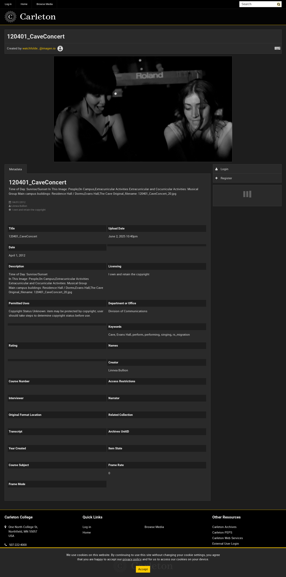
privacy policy (132, 559)
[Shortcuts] (277, 47)
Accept (143, 569)
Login (221, 169)
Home (24, 4)
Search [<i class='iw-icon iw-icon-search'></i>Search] (279, 3)
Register (223, 178)
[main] (143, 267)
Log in (8, 4)
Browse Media (45, 4)
